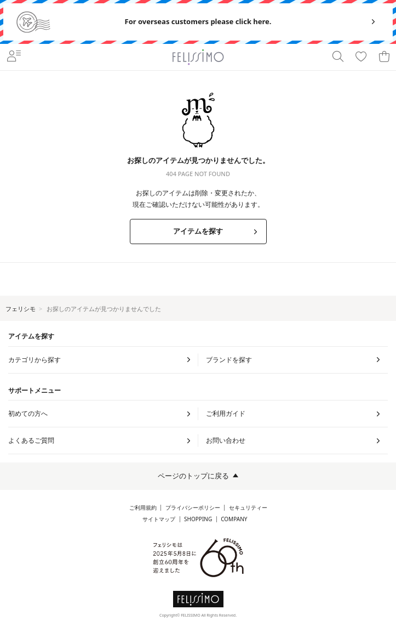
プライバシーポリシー (192, 508)
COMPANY (234, 519)
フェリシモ (20, 308)
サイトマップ (158, 519)
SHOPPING (198, 519)
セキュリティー (248, 508)
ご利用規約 (143, 508)
